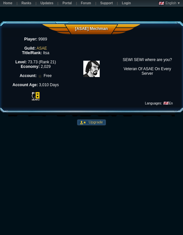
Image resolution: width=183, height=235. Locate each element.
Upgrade (95, 122)
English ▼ (169, 3)
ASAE (42, 48)
